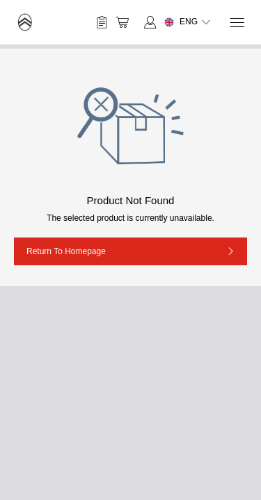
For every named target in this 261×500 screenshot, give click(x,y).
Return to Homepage (66, 251)
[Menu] (236, 22)
